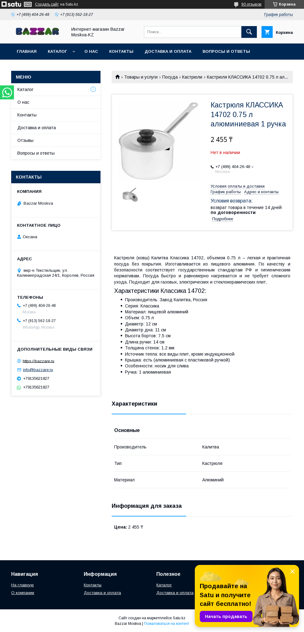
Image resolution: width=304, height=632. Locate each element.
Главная (27, 51)
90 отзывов (251, 4)
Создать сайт (47, 4)
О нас (91, 51)
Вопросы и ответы (226, 51)
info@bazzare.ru (38, 369)
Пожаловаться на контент (166, 623)
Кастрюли (192, 77)
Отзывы (25, 140)
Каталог (57, 51)
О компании (22, 592)
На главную (22, 585)
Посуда (170, 77)
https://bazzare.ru (38, 360)
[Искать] (249, 32)
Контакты (121, 51)
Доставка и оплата (168, 51)
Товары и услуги (141, 77)
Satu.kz (179, 618)
